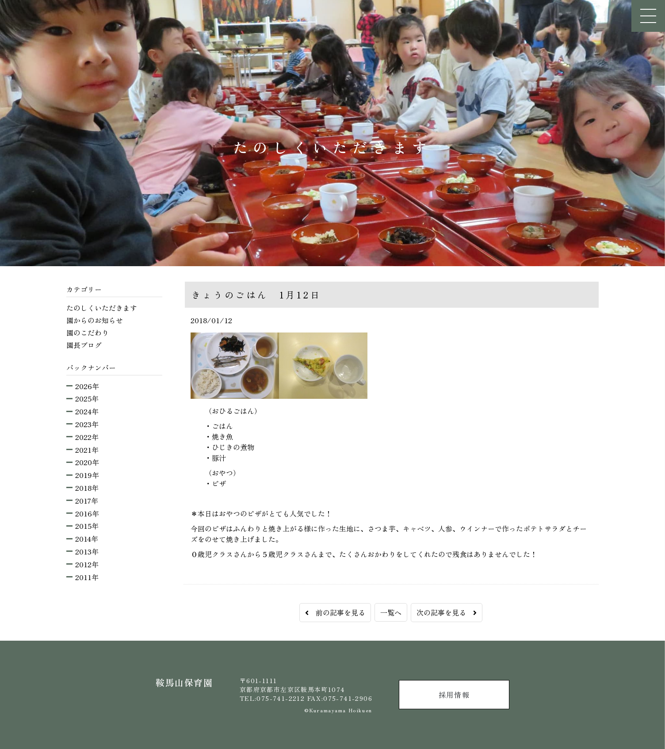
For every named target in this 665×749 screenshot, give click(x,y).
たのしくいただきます (101, 307)
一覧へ (390, 612)
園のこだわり (87, 332)
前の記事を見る (335, 612)
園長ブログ (84, 345)
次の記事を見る (447, 612)
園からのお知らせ (94, 320)
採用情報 (454, 694)
